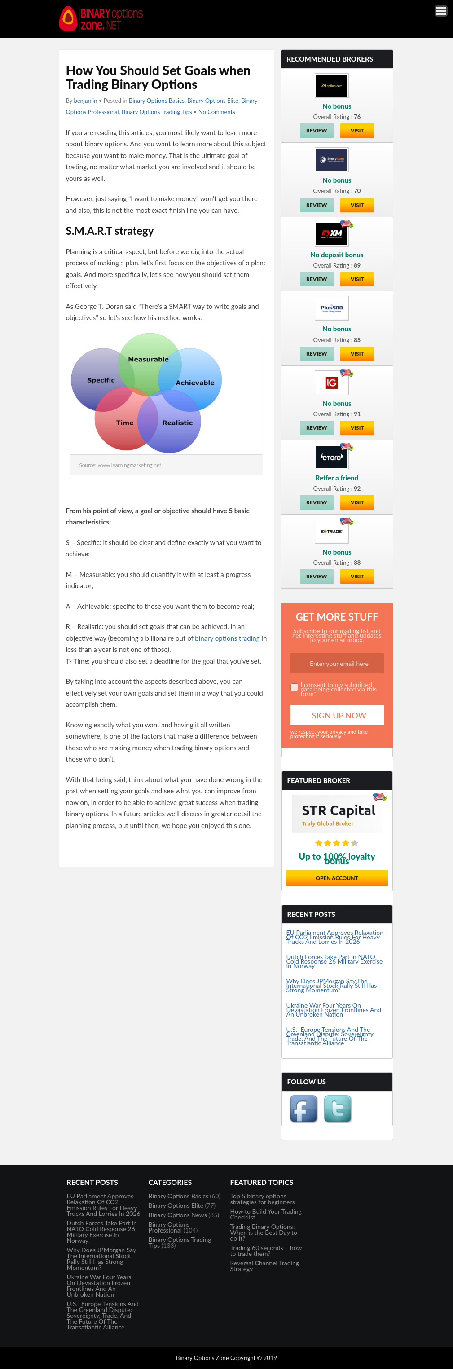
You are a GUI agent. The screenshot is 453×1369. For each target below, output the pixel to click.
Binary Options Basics (157, 100)
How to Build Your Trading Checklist (266, 1214)
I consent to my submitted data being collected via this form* (339, 689)
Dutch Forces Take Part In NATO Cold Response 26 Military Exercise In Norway (334, 961)
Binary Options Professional (169, 1227)
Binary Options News (178, 1215)
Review (316, 130)
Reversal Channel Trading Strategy (264, 1265)
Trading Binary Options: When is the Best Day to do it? (263, 1232)
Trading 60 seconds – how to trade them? (266, 1250)
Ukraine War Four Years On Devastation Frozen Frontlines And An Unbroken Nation (334, 1009)
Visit (357, 130)
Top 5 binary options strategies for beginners (262, 1199)
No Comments (216, 111)
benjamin (85, 100)
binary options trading (227, 638)
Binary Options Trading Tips (157, 111)
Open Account (337, 878)
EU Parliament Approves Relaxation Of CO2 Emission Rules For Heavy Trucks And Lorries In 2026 (335, 937)
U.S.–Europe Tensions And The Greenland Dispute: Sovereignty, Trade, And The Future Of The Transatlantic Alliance (330, 1036)
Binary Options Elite (212, 100)
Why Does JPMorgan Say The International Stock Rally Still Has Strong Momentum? (331, 985)
